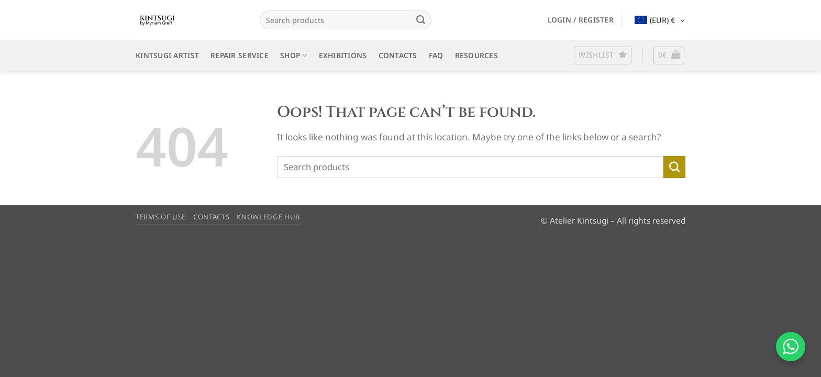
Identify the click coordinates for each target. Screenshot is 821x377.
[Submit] (420, 19)
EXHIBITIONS (343, 55)
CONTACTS (398, 55)
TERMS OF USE (161, 216)
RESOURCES (476, 55)
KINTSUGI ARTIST (167, 55)
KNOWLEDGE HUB (269, 216)
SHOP (293, 55)
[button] (581, 19)
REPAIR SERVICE (239, 55)
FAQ (436, 55)
